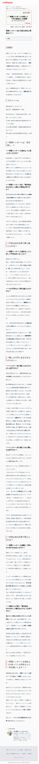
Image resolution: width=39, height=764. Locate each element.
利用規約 (30, 753)
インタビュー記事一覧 (15, 7)
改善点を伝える (28, 750)
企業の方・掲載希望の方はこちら (13, 753)
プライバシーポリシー (19, 757)
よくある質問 (20, 750)
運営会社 (24, 753)
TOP (7, 7)
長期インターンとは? (10, 750)
